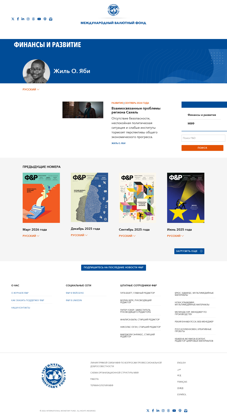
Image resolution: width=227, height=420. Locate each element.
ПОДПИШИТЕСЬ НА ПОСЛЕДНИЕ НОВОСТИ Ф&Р (113, 267)
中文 (179, 375)
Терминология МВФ (101, 385)
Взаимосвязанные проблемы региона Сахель (136, 110)
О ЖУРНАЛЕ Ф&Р (19, 293)
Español (181, 394)
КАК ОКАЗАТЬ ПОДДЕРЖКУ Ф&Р (27, 300)
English (181, 362)
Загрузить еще (189, 251)
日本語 (180, 388)
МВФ (191, 123)
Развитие (117, 103)
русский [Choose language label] (31, 89)
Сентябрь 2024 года (137, 103)
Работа (94, 379)
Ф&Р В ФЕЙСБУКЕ (75, 293)
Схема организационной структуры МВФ (114, 372)
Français (182, 381)
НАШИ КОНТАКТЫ (20, 308)
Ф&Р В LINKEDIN (74, 300)
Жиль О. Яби (118, 143)
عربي (179, 369)
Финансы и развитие (202, 115)
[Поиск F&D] (203, 138)
